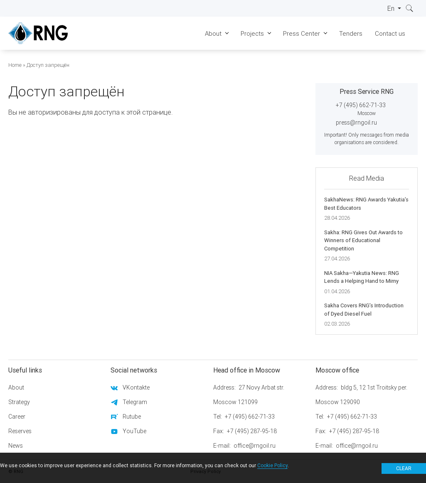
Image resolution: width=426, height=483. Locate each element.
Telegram (135, 402)
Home (15, 65)
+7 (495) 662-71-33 (361, 105)
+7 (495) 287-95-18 (252, 431)
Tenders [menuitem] (350, 33)
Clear (403, 468)
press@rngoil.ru (356, 122)
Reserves (20, 431)
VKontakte (136, 387)
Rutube (132, 416)
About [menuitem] (213, 33)
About (16, 387)
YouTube (134, 431)
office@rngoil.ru (255, 445)
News (15, 445)
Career (16, 416)
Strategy (19, 402)
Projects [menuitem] (252, 33)
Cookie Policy (272, 465)
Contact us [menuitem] (390, 33)
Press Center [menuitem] (301, 33)
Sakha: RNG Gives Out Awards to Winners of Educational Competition (363, 240)
